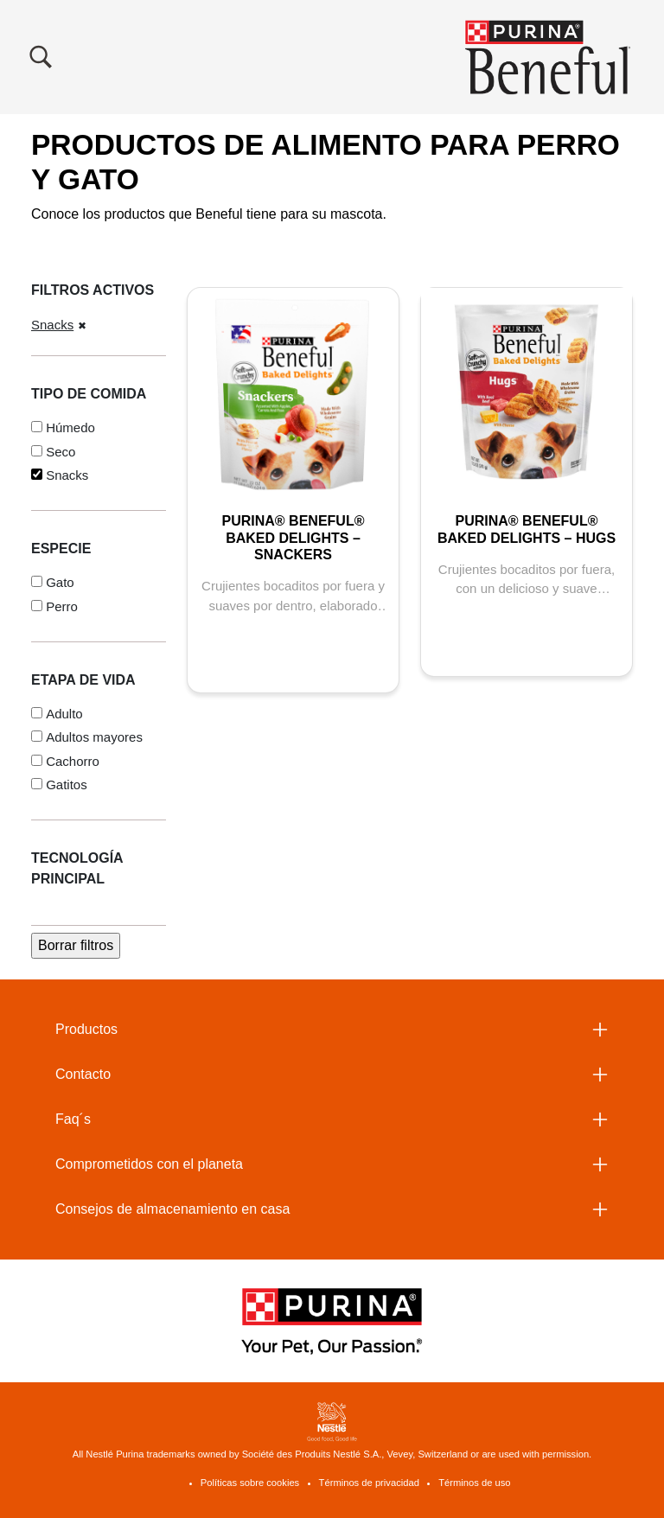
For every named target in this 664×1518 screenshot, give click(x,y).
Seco (60, 451)
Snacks (52, 324)
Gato (60, 582)
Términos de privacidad (369, 1482)
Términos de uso (474, 1482)
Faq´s (73, 1119)
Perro (62, 606)
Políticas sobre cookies (250, 1482)
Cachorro (72, 761)
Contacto (83, 1074)
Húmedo (70, 427)
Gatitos (66, 784)
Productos (86, 1029)
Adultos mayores (94, 737)
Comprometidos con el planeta (149, 1164)
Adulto (64, 713)
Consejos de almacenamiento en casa (172, 1209)
